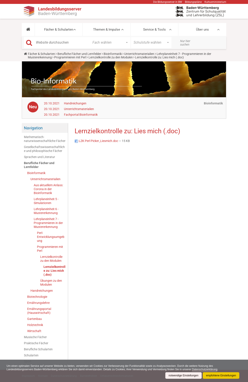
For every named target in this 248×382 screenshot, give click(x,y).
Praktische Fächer (36, 343)
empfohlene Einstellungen (221, 375)
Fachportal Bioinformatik (81, 114)
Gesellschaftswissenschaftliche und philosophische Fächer (44, 149)
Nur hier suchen (185, 42)
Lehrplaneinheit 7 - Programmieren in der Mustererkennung (48, 223)
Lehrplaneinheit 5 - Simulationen (46, 201)
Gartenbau (34, 319)
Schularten (31, 355)
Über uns (202, 29)
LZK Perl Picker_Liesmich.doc (97, 141)
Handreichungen (75, 103)
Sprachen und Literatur (39, 157)
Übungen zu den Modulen (51, 282)
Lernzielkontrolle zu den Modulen (111, 57)
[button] (28, 29)
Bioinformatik (113, 54)
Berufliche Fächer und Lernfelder (79, 54)
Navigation (33, 128)
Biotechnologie (37, 296)
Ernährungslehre (38, 303)
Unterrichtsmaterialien (139, 54)
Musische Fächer (35, 337)
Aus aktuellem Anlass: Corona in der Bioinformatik (48, 189)
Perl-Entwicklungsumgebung (50, 236)
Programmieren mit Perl (70, 57)
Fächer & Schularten (58, 29)
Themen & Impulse (106, 29)
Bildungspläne (193, 1)
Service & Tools (154, 29)
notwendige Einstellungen (183, 375)
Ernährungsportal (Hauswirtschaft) (39, 310)
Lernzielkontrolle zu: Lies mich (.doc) (54, 270)
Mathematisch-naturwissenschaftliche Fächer (44, 139)
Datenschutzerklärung (204, 369)
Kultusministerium (215, 1)
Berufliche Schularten (38, 349)
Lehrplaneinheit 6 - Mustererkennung (46, 211)
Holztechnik (35, 325)
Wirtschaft (34, 331)
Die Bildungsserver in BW (167, 1)
